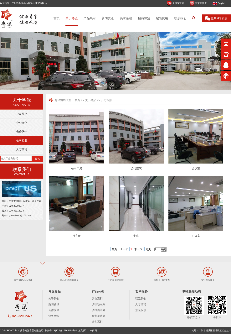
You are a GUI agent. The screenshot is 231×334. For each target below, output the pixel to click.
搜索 (37, 158)
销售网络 (162, 18)
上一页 (124, 249)
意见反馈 (140, 310)
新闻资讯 (108, 18)
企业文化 (21, 122)
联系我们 (180, 18)
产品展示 (90, 18)
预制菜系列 (98, 315)
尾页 (148, 249)
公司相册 (21, 140)
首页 (57, 18)
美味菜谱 (126, 18)
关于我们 (53, 298)
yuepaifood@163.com (20, 215)
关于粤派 (71, 18)
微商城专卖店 (219, 18)
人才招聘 (21, 149)
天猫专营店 (178, 3)
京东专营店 (201, 3)
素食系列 (97, 298)
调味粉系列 (98, 304)
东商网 (93, 330)
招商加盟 (144, 18)
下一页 (138, 249)
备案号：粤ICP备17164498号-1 (61, 330)
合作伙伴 (21, 131)
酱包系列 (97, 321)
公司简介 (21, 113)
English (221, 3)
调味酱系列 (98, 310)
